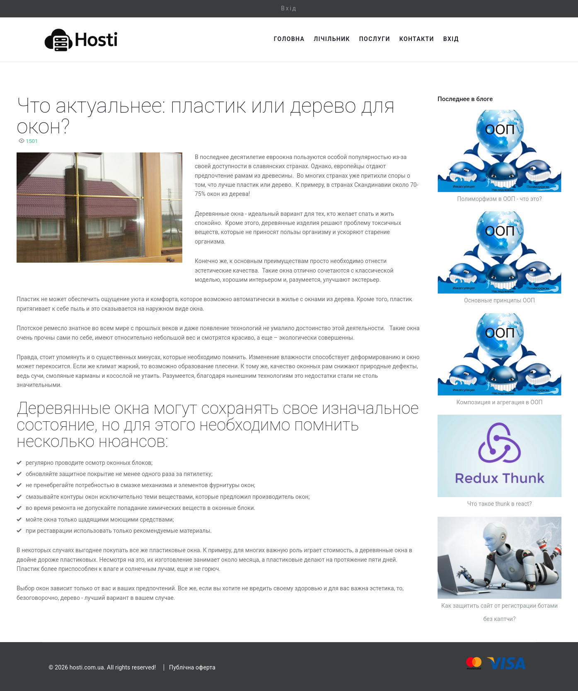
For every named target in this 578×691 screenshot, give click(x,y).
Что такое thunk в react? (499, 503)
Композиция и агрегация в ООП (500, 402)
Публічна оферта (192, 667)
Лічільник (398, 39)
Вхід (289, 8)
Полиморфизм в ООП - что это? (499, 199)
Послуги (441, 39)
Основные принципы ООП (499, 300)
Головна (355, 39)
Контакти (483, 39)
